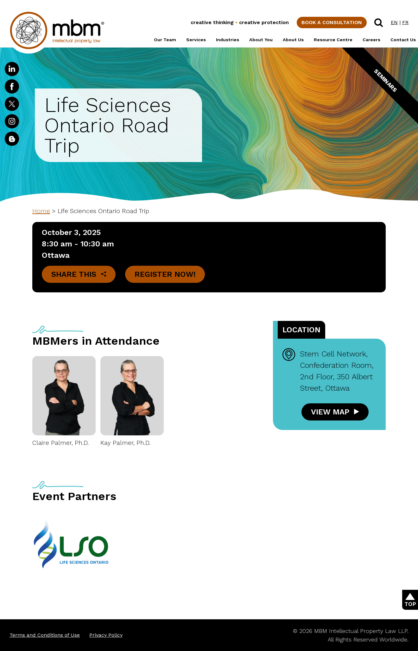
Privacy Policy (106, 635)
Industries (227, 39)
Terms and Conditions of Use (45, 635)
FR (405, 22)
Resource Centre (333, 39)
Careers (371, 39)
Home (41, 211)
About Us (293, 39)
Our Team (165, 39)
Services (196, 39)
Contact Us (403, 39)
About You (261, 39)
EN (394, 22)
